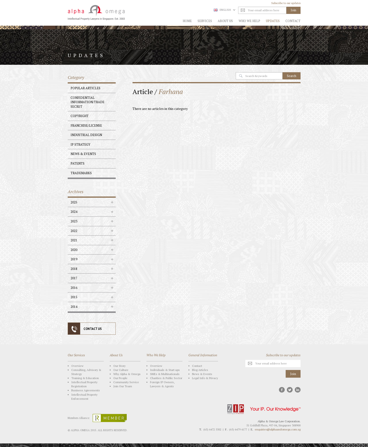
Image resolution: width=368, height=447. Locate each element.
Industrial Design (86, 135)
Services (205, 21)
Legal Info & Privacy (205, 378)
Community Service (126, 382)
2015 (74, 297)
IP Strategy (80, 144)
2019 (74, 259)
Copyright (80, 116)
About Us (225, 21)
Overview (77, 366)
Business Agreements (85, 390)
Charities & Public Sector (166, 378)
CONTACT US (93, 329)
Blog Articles (200, 370)
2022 (74, 231)
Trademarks (81, 173)
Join (293, 373)
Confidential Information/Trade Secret (87, 102)
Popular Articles (85, 88)
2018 (74, 269)
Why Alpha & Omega (126, 374)
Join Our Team (122, 386)
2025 (74, 202)
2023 (74, 221)
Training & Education (85, 378)
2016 (74, 288)
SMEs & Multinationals (165, 374)
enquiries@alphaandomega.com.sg (278, 429)
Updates (273, 21)
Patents (77, 163)
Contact (293, 21)
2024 (74, 211)
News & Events (83, 154)
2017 (74, 278)
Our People (120, 378)
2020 (74, 250)
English (224, 10)
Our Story (119, 366)
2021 (74, 240)
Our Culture (120, 370)
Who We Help (249, 21)
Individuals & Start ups (165, 370)
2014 (74, 306)
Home (187, 21)
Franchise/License (86, 125)
